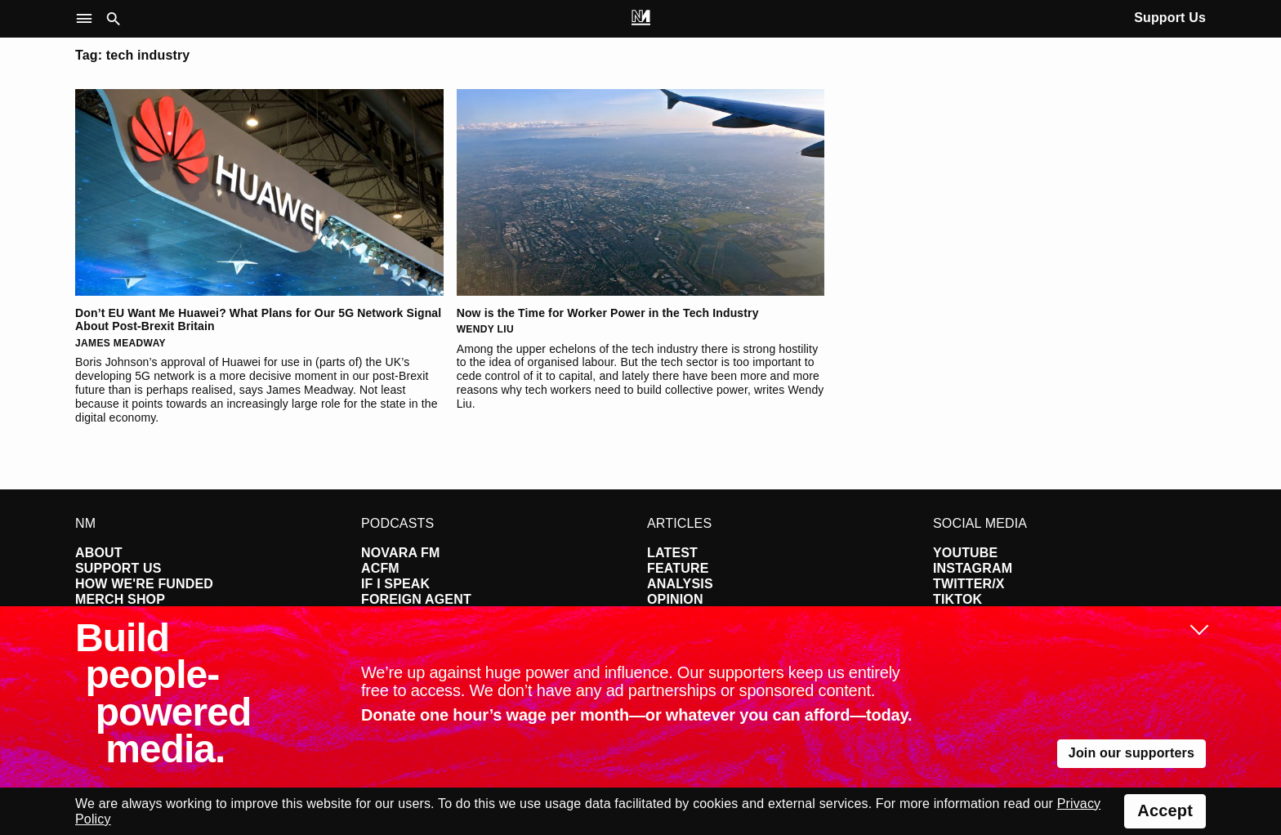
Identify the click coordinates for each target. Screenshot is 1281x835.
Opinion (675, 599)
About (99, 553)
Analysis (680, 584)
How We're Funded (144, 584)
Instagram (972, 568)
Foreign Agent (416, 599)
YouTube (965, 553)
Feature (678, 568)
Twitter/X (969, 584)
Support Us (1170, 18)
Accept (1165, 810)
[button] (87, 19)
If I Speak (395, 584)
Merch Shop (120, 599)
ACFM (380, 568)
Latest (672, 553)
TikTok (957, 599)
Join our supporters (1131, 753)
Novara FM (400, 553)
